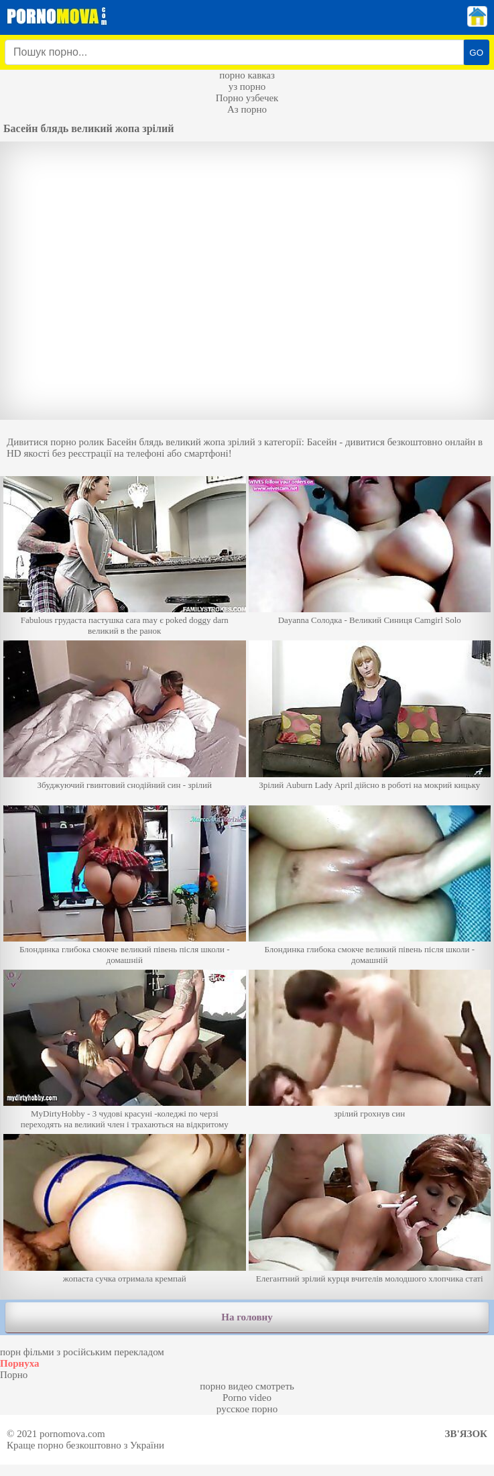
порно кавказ (247, 75)
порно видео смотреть (247, 1386)
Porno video (247, 1397)
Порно (13, 1374)
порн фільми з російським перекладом (82, 1352)
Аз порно (247, 109)
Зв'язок (466, 1433)
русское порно (247, 1409)
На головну (246, 1317)
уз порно (247, 86)
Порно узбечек (247, 98)
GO (476, 53)
